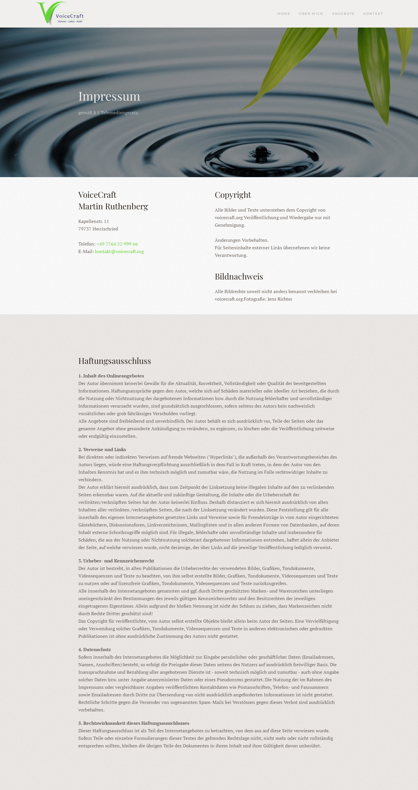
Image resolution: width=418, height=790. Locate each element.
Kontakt (373, 14)
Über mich (311, 14)
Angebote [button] (343, 14)
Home (284, 14)
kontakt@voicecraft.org (119, 251)
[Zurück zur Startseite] (64, 14)
